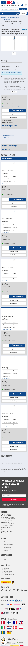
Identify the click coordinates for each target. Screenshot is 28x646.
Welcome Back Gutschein (10, 543)
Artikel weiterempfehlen (8, 140)
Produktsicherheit (6, 183)
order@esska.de (5, 532)
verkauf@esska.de (9, 125)
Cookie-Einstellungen (9, 574)
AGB (5, 569)
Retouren (6, 550)
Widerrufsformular (8, 571)
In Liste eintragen (14, 117)
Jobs (5, 561)
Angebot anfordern (14, 114)
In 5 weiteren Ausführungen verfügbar (11, 72)
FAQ (5, 541)
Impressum (6, 568)
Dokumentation (6, 131)
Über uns (6, 558)
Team (5, 559)
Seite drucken (6, 137)
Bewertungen (6, 149)
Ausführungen (13, 146)
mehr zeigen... (14, 91)
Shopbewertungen (8, 549)
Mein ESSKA (7, 546)
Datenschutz (7, 572)
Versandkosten (7, 547)
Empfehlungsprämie (8, 544)
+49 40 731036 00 (7, 515)
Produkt (4, 146)
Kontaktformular (5, 535)
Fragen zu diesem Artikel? (8, 135)
